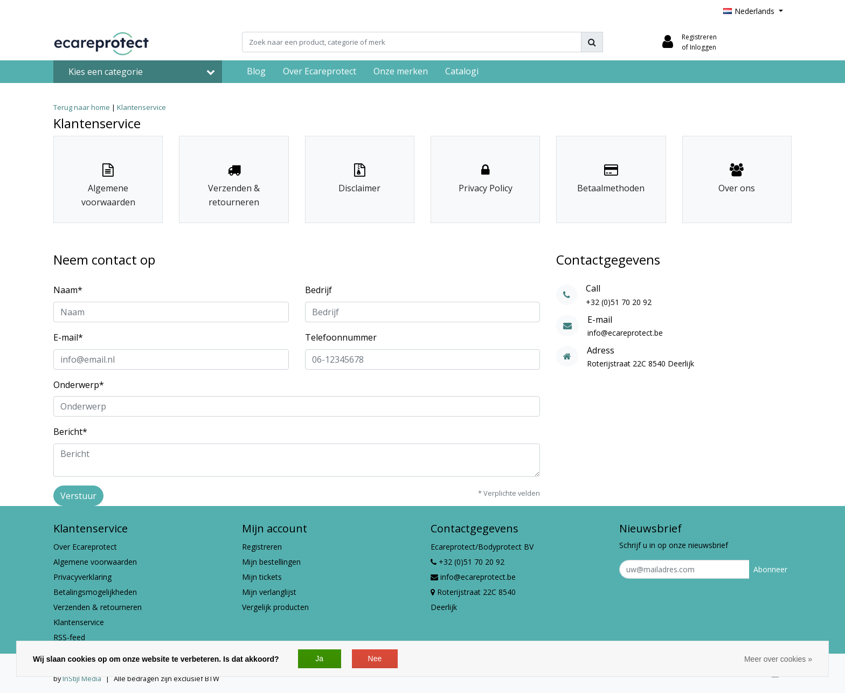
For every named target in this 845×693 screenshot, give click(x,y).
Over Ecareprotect (85, 547)
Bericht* (70, 432)
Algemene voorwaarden (95, 562)
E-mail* (68, 337)
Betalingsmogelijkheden (95, 592)
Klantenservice (141, 107)
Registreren (262, 547)
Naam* (67, 290)
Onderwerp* (78, 385)
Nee (375, 658)
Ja (319, 658)
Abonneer (770, 569)
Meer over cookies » (778, 659)
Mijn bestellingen (271, 562)
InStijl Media (82, 678)
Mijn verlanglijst (269, 592)
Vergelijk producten (275, 607)
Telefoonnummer (341, 337)
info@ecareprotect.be (473, 577)
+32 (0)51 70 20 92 (467, 562)
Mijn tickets (262, 577)
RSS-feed (69, 637)
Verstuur (78, 496)
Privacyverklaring (82, 577)
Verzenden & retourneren (97, 607)
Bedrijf (318, 290)
